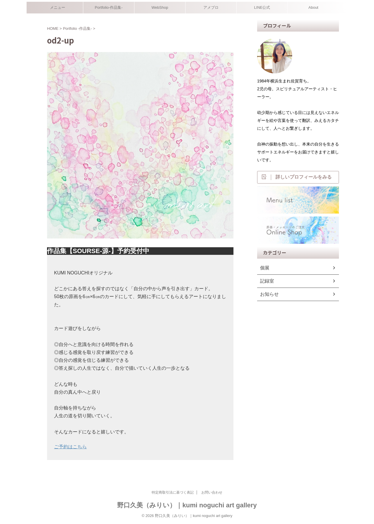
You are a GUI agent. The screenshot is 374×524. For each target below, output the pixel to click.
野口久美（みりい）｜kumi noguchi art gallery (187, 505)
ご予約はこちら (70, 446)
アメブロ (211, 7)
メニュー (57, 7)
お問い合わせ (211, 492)
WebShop (160, 7)
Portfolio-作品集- (108, 7)
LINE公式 (262, 7)
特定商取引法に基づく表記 (173, 492)
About (313, 7)
